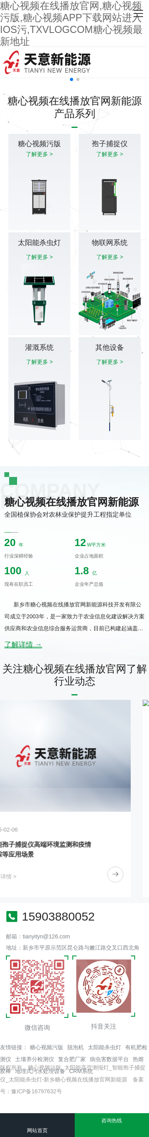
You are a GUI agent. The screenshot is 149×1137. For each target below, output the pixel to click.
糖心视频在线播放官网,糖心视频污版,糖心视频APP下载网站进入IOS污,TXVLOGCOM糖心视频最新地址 (71, 23)
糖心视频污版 (46, 1047)
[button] (71, 79)
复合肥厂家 (72, 1059)
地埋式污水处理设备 (40, 1071)
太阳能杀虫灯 (104, 1047)
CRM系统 (81, 1071)
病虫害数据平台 (109, 1059)
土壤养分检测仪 (34, 1059)
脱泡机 (75, 1047)
